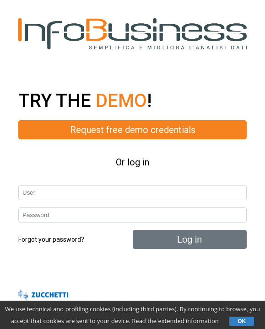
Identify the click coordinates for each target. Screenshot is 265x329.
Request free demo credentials (132, 129)
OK (242, 321)
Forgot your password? (51, 239)
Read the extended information (175, 321)
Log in (189, 239)
